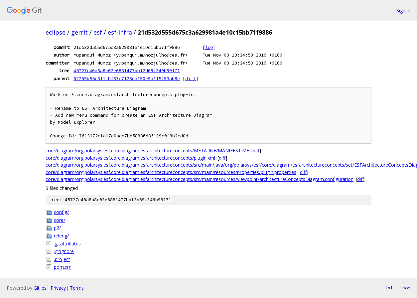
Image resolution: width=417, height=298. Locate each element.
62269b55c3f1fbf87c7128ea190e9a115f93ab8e (126, 78)
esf (97, 32)
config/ (61, 212)
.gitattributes (67, 243)
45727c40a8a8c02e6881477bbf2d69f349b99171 (126, 71)
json (405, 288)
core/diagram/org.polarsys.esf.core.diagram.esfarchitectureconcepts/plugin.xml (130, 158)
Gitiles (40, 288)
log (209, 47)
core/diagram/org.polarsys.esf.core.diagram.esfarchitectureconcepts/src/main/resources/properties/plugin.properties (171, 172)
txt (389, 288)
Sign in (403, 10)
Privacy (58, 288)
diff (190, 78)
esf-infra (120, 32)
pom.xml (63, 267)
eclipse (56, 32)
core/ (59, 220)
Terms (77, 288)
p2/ (57, 227)
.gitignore (64, 251)
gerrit (79, 32)
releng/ (61, 235)
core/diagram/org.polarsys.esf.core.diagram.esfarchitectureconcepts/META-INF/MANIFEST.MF (147, 150)
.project (62, 259)
